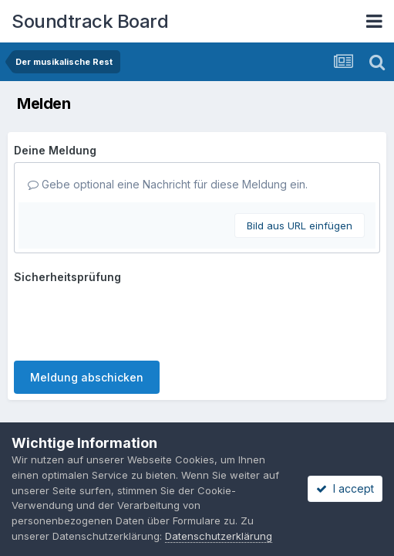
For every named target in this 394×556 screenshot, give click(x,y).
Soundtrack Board (90, 21)
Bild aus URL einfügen (299, 225)
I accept (345, 488)
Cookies (260, 374)
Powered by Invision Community (197, 394)
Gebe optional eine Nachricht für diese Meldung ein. (168, 184)
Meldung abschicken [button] (86, 317)
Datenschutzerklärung (168, 374)
